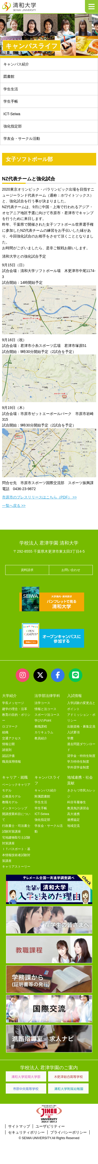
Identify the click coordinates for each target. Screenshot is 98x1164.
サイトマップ (19, 1126)
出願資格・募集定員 (81, 726)
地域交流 (73, 826)
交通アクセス (11, 738)
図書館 (8, 76)
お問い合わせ (70, 570)
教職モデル (10, 802)
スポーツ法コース (47, 715)
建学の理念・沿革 (14, 709)
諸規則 (6, 750)
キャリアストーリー (16, 866)
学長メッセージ (13, 703)
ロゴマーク (10, 726)
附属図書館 (42, 796)
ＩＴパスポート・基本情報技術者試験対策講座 (16, 855)
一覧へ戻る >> (14, 505)
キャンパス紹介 (16, 64)
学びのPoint (42, 720)
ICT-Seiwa (11, 114)
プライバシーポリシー (68, 1132)
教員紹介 (40, 738)
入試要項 (73, 732)
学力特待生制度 (78, 761)
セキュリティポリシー (26, 1132)
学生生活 (10, 89)
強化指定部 (12, 126)
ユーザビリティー (50, 1126)
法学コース (42, 703)
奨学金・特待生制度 (81, 756)
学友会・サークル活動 (21, 138)
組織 (5, 732)
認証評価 (8, 756)
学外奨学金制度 (78, 767)
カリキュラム (43, 732)
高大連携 (73, 814)
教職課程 (40, 726)
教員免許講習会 (78, 808)
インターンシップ (14, 808)
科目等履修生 (76, 802)
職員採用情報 (11, 761)
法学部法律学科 (47, 696)
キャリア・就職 (15, 777)
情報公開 (8, 744)
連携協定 (73, 820)
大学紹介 (9, 696)
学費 (70, 738)
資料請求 (27, 570)
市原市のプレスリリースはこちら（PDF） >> (39, 497)
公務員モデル (11, 796)
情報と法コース (45, 709)
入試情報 (74, 696)
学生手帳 (10, 101)
